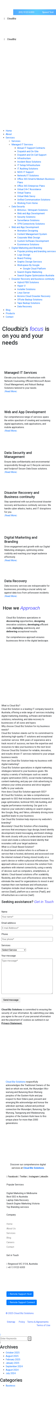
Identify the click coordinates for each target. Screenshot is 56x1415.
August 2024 (12, 1369)
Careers (10, 1242)
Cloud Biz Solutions (15, 1081)
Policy (23, 1322)
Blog (8, 1237)
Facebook (12, 1176)
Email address (8, 923)
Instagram (33, 1176)
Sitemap (12, 1322)
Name (4, 911)
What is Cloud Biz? (10, 705)
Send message (11, 1000)
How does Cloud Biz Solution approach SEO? (24, 791)
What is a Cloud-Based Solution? (17, 846)
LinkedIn (43, 1176)
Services (5, 945)
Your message (8, 955)
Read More (10, 391)
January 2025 (12, 1363)
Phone (4, 934)
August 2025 (12, 1356)
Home (9, 1224)
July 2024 (11, 1373)
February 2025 (13, 1359)
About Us (11, 1228)
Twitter (22, 1176)
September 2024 (14, 1366)
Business (10, 1385)
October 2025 (13, 1352)
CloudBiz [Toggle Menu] (9, 18)
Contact (10, 1247)
